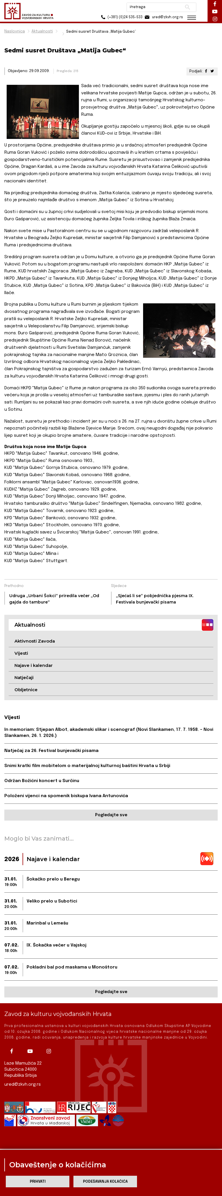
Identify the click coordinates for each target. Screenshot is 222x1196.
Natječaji (24, 677)
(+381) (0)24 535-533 (121, 17)
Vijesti (21, 653)
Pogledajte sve (111, 815)
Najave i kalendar (33, 665)
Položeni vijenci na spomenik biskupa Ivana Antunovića (66, 796)
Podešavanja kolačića (105, 1182)
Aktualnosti (42, 31)
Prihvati (38, 1182)
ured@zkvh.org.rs (22, 1084)
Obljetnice (26, 689)
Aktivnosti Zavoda (34, 641)
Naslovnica (14, 31)
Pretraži (187, 7)
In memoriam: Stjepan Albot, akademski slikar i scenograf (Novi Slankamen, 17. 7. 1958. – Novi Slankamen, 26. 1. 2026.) (108, 732)
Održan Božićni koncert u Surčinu (41, 781)
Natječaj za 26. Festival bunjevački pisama (51, 751)
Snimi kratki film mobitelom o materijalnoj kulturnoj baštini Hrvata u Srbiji (87, 766)
